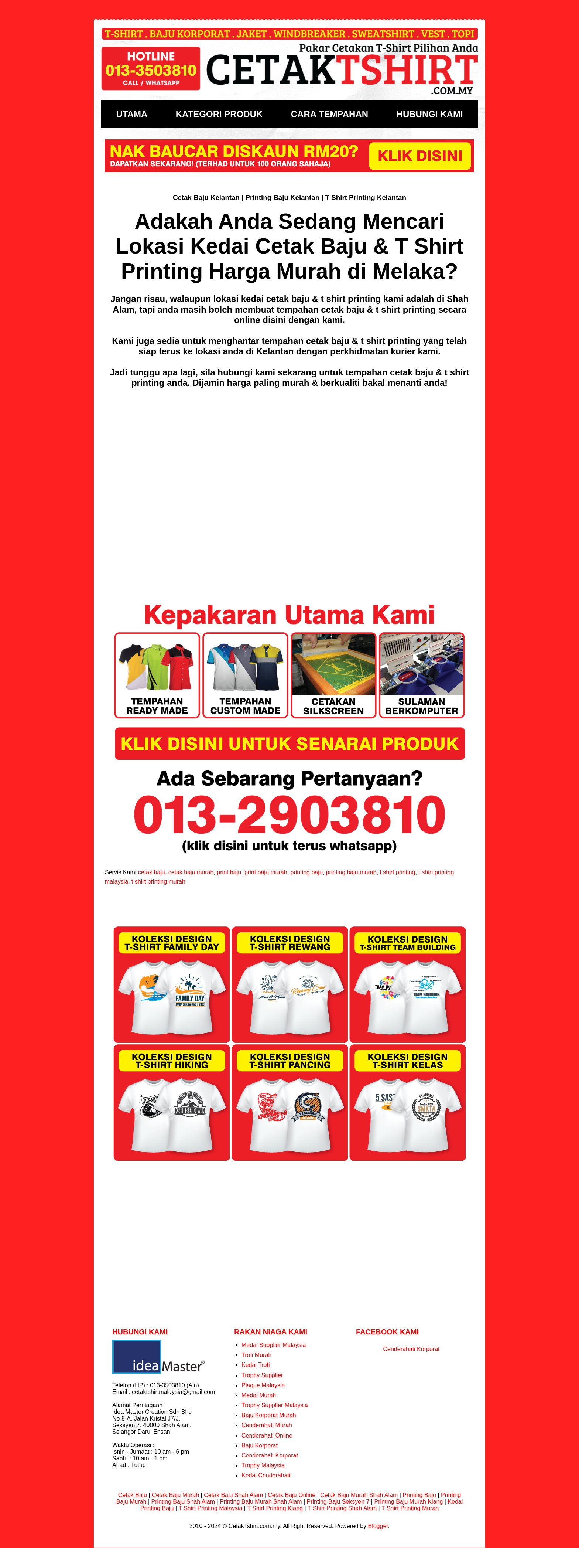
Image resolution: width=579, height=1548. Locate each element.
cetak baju (151, 872)
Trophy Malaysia (263, 1465)
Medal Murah (258, 1395)
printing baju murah (351, 872)
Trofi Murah (256, 1355)
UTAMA (131, 114)
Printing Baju (419, 1495)
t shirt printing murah (158, 881)
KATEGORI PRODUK (219, 114)
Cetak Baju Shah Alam (233, 1495)
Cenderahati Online (266, 1435)
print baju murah (265, 872)
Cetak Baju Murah (175, 1495)
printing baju (306, 872)
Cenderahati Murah (266, 1425)
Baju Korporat (259, 1445)
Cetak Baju (132, 1495)
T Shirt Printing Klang (275, 1508)
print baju (229, 872)
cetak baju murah (191, 872)
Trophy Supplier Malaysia (274, 1405)
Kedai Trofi (255, 1365)
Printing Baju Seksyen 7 (338, 1501)
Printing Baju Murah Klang (408, 1501)
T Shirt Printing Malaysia (210, 1508)
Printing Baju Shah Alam (183, 1501)
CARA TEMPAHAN (329, 114)
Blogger (378, 1526)
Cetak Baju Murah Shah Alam (359, 1495)
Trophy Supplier (262, 1375)
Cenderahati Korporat (269, 1455)
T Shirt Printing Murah (410, 1508)
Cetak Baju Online (291, 1495)
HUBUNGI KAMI (430, 114)
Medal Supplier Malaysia (273, 1345)
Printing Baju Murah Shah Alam (261, 1501)
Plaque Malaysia (263, 1385)
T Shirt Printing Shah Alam (342, 1508)
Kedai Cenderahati (266, 1475)
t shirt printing (397, 872)
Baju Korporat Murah (268, 1415)
